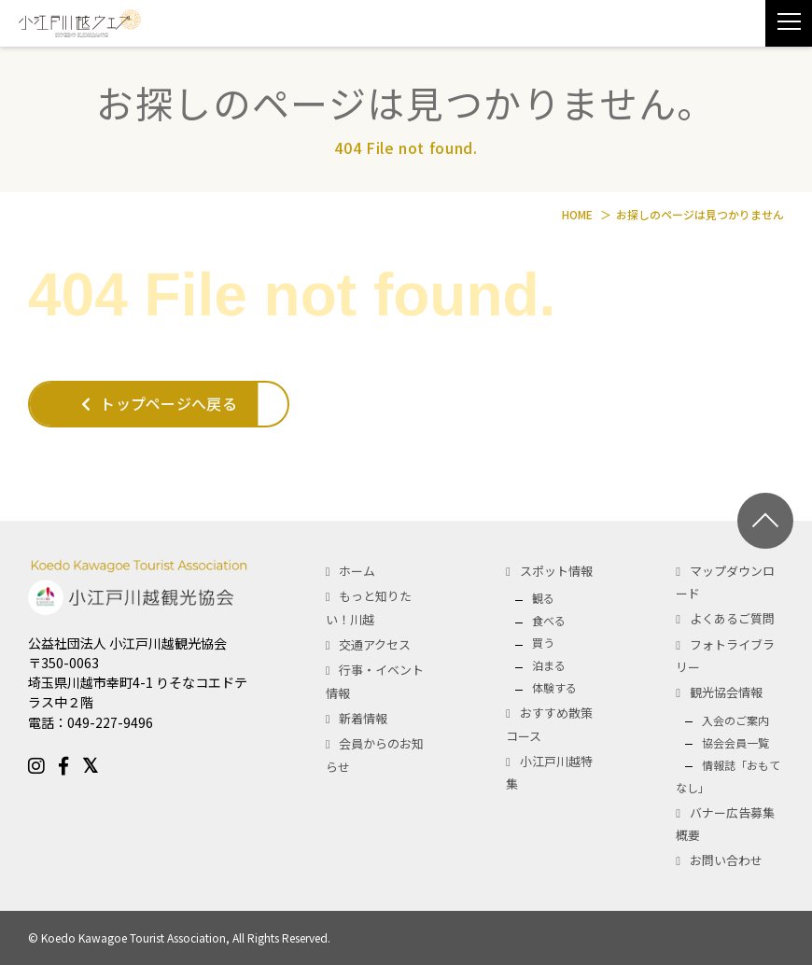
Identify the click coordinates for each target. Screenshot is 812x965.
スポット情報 (556, 571)
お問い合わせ (726, 860)
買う (543, 642)
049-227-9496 (110, 722)
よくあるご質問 (732, 618)
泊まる (549, 665)
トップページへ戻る (158, 403)
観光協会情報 (726, 692)
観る (543, 598)
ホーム (357, 571)
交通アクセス (375, 644)
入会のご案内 (735, 720)
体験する (554, 687)
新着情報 (363, 718)
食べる (549, 620)
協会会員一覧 (735, 742)
